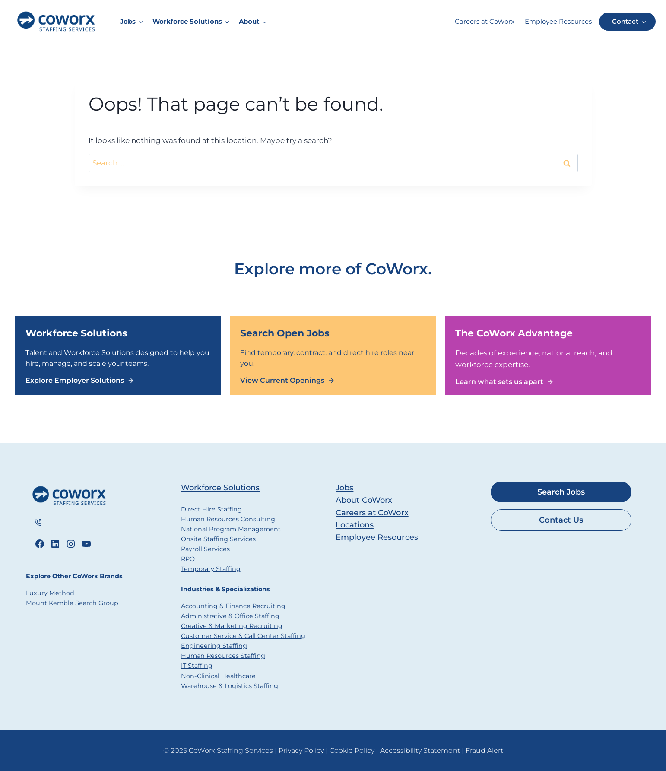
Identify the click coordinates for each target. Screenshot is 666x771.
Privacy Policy (301, 750)
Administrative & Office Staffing (230, 616)
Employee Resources (558, 21)
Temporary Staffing (211, 569)
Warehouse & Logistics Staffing (229, 686)
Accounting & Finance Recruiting (233, 606)
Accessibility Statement (420, 750)
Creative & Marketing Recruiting (231, 626)
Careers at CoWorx (484, 21)
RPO (188, 559)
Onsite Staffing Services (218, 539)
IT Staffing (196, 665)
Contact (625, 21)
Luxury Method (50, 593)
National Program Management (231, 529)
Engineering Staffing (214, 646)
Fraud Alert (484, 750)
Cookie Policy (352, 750)
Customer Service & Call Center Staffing (243, 636)
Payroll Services (205, 549)
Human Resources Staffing (223, 656)
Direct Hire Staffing (211, 509)
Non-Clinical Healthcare (218, 676)
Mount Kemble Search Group (72, 603)
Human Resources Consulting (228, 519)
